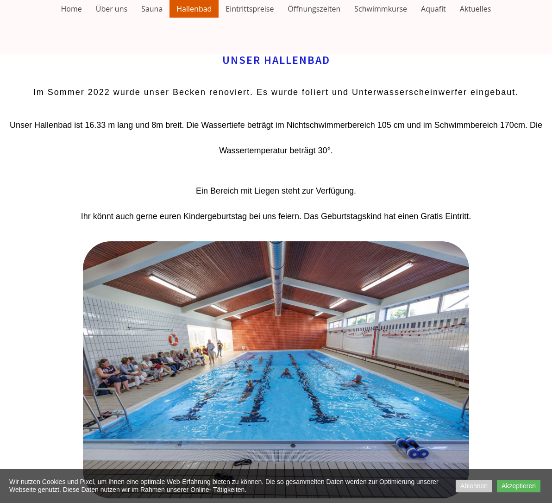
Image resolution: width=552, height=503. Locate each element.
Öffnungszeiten (314, 9)
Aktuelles (475, 9)
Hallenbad (194, 9)
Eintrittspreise (250, 9)
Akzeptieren (519, 486)
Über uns (111, 9)
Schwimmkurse (380, 9)
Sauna (152, 9)
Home (71, 9)
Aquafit (433, 9)
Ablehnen (474, 486)
